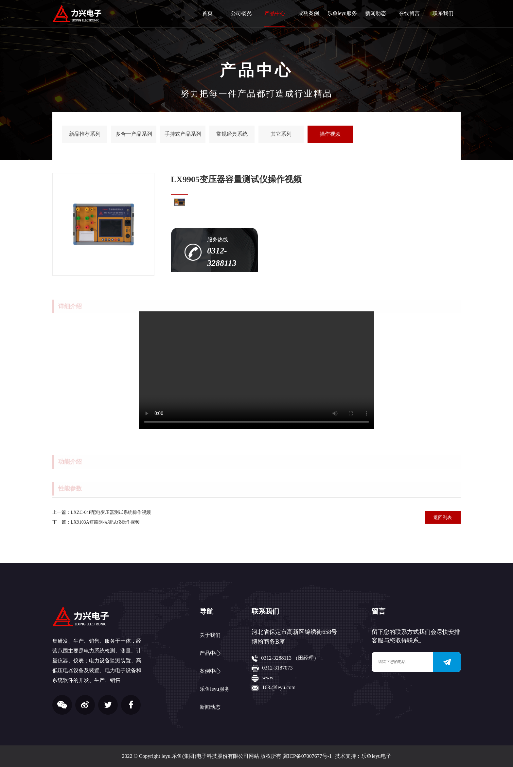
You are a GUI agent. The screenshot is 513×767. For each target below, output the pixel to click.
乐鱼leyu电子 (376, 756)
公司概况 (241, 13)
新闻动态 (375, 13)
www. (268, 677)
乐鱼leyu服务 (342, 13)
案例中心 (210, 671)
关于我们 (210, 635)
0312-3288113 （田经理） (290, 658)
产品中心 (274, 13)
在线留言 (409, 13)
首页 (207, 13)
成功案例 (308, 13)
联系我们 (443, 13)
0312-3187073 (277, 668)
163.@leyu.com (278, 687)
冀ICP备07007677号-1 (307, 756)
